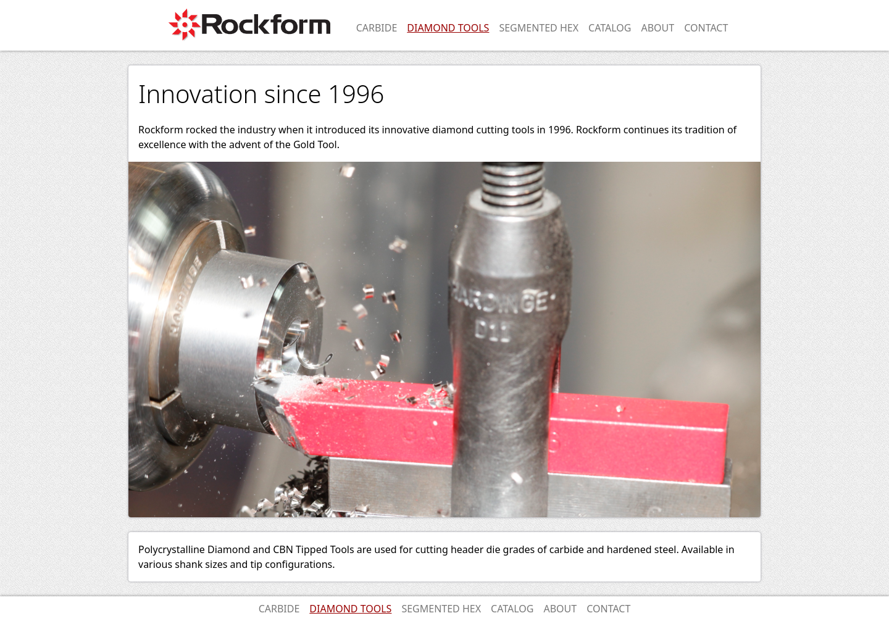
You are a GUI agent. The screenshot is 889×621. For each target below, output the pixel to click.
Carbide (377, 28)
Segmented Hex (538, 28)
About (658, 28)
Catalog (609, 28)
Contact (706, 28)
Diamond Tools (448, 28)
